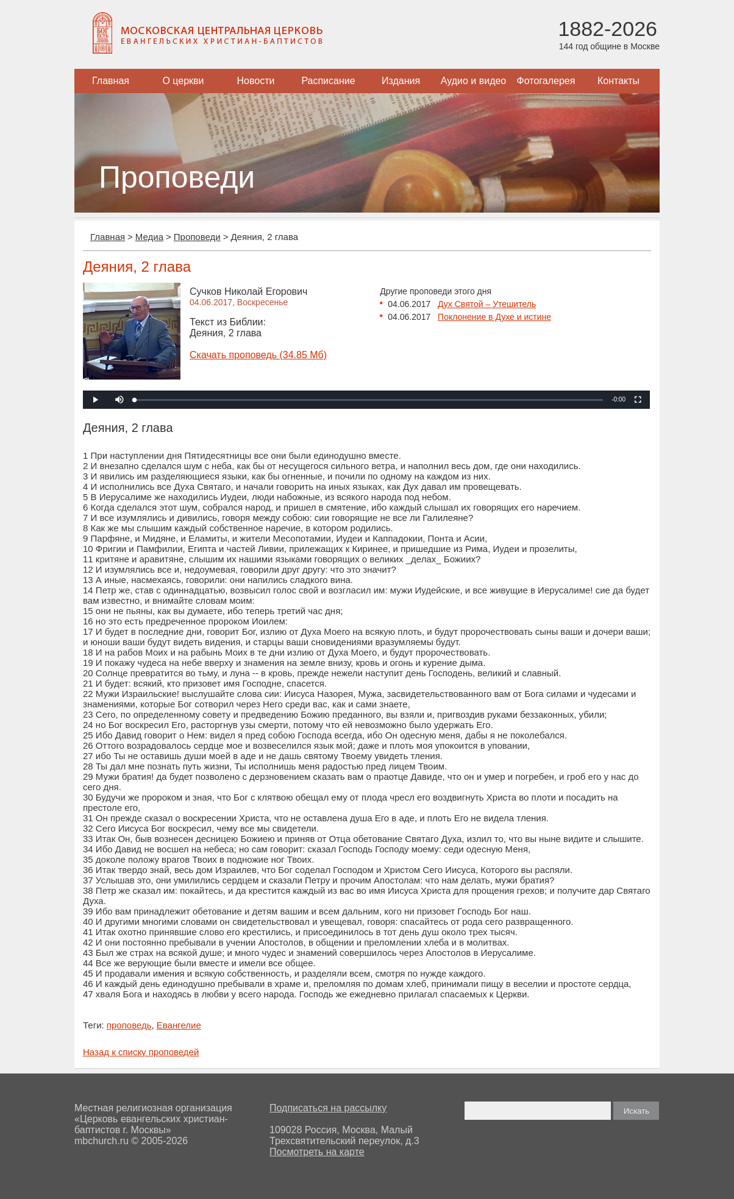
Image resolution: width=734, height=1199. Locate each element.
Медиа (149, 237)
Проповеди (197, 237)
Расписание (328, 81)
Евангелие (179, 1025)
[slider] (369, 400)
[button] (119, 400)
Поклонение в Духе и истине (494, 317)
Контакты (618, 81)
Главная (110, 81)
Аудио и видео (474, 81)
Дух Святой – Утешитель (487, 304)
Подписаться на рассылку (328, 1108)
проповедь (129, 1025)
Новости (256, 81)
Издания (401, 81)
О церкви (183, 81)
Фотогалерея (546, 81)
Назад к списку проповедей (141, 1052)
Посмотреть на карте (317, 1152)
